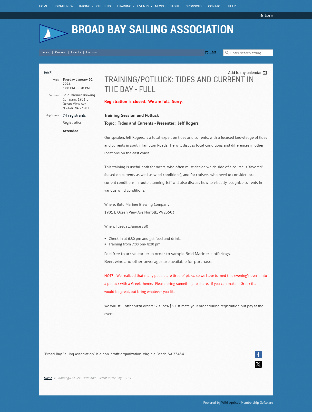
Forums (91, 52)
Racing (45, 52)
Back (47, 72)
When (55, 79)
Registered (52, 115)
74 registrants (74, 115)
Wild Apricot (230, 402)
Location (54, 95)
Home (48, 378)
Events (76, 52)
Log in (269, 15)
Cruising (60, 52)
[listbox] (248, 73)
